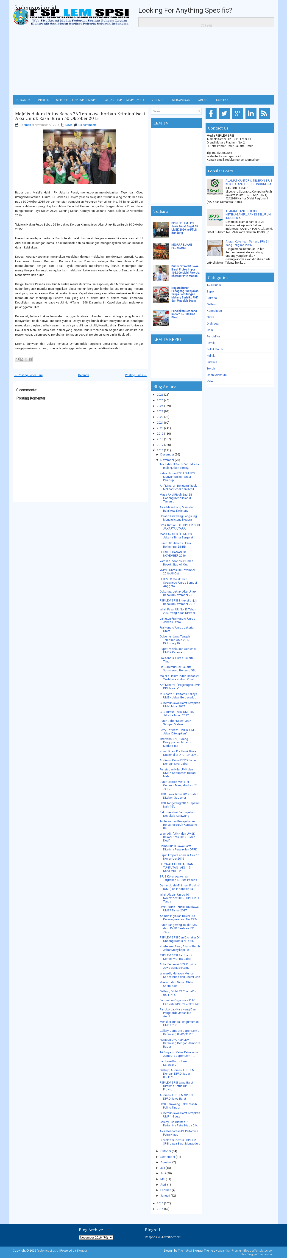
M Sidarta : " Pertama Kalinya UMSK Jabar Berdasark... (178, 695)
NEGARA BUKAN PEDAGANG (181, 246)
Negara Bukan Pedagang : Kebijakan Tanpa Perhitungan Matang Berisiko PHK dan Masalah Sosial (184, 294)
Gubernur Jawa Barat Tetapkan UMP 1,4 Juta (180, 1114)
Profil (43, 100)
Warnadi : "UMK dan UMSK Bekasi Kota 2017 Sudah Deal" (177, 837)
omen (27, 125)
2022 (160, 417)
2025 (160, 400)
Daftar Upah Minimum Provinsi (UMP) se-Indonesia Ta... (180, 887)
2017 (160, 445)
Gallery (211, 304)
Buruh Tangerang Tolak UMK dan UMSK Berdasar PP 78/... (178, 928)
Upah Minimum (217, 375)
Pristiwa (212, 362)
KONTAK (222, 100)
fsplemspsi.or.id (35, 7)
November (167, 460)
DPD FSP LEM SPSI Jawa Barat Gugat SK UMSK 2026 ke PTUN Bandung (184, 228)
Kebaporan (181, 100)
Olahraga (213, 323)
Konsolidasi (215, 310)
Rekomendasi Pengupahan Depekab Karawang (177, 814)
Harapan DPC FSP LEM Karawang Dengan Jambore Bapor (180, 1043)
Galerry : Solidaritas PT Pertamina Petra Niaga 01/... (179, 1123)
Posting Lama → (136, 375)
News (68, 125)
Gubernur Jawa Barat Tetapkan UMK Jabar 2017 (180, 704)
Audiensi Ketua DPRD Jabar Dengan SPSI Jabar (178, 762)
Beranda (83, 375)
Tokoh (211, 368)
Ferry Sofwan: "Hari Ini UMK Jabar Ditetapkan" (178, 731)
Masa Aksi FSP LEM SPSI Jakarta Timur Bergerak (177, 535)
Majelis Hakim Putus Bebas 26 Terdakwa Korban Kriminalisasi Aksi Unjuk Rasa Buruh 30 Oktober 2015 (80, 116)
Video (211, 381)
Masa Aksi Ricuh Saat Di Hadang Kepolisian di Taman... (176, 498)
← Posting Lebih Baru (28, 375)
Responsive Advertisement (163, 1237)
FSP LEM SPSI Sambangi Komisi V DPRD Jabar (176, 957)
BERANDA (23, 100)
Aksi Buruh (214, 285)
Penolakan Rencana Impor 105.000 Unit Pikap (184, 314)
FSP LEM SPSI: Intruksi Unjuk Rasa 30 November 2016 (178, 602)
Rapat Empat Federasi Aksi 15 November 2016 (179, 856)
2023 (160, 411)
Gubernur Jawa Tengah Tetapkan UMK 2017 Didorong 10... (175, 640)
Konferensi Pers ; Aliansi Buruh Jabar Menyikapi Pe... (180, 948)
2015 (160, 1203)
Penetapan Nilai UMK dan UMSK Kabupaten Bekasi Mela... (178, 773)
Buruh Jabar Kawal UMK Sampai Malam (175, 722)
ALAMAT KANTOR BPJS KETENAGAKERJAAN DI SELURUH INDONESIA (248, 214)
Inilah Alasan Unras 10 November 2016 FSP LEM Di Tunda (180, 898)
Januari (165, 1195)
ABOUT (203, 100)
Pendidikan (214, 336)
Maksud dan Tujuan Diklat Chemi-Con (177, 984)
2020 (160, 428)
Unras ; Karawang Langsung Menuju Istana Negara (178, 517)
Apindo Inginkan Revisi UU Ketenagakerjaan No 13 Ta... (180, 917)
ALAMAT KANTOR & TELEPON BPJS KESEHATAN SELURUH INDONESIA (249, 182)
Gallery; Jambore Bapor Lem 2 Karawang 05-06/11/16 (179, 1032)
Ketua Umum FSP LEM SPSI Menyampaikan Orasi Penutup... (177, 477)
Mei (162, 1179)
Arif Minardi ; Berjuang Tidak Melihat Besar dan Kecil (178, 487)
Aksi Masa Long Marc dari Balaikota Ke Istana (177, 508)
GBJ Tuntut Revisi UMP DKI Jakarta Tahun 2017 (177, 713)
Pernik (211, 343)
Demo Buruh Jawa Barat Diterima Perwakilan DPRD (178, 847)
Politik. (211, 355)
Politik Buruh (215, 349)
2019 (160, 433)
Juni (163, 1173)
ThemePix (184, 1250)
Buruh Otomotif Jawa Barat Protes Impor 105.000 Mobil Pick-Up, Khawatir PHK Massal (185, 271)
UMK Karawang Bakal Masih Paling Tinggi (178, 1105)
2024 (160, 406)
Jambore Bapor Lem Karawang (173, 1062)
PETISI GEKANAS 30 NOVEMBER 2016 (173, 553)
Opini (210, 330)
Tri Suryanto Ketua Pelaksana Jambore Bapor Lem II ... (179, 1054)
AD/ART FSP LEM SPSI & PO (124, 100)
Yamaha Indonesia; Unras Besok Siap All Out (176, 562)
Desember (167, 454)
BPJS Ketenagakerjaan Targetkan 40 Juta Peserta (178, 878)
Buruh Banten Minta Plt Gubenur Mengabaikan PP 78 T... (178, 785)
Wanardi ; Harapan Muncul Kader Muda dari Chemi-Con (180, 975)
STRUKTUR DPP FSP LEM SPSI (77, 100)
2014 (160, 1209)
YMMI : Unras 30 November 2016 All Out (177, 571)
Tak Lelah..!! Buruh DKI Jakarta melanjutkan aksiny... (179, 466)
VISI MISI (157, 100)
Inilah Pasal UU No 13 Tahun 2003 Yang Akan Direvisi (178, 611)
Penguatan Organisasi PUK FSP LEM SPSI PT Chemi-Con (180, 1002)
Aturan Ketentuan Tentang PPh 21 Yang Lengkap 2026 (247, 243)
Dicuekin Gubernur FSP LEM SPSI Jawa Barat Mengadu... (180, 1141)
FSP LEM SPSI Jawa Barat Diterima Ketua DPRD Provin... (176, 1086)
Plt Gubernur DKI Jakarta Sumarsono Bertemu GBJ (178, 668)
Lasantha (223, 1250)
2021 (160, 422)
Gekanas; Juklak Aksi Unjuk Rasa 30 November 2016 (178, 593)
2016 (160, 450)
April (163, 1184)
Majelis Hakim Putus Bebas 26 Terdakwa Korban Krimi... (179, 677)
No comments (87, 125)
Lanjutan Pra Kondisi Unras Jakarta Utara (177, 620)
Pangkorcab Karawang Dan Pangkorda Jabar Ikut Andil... (178, 1013)
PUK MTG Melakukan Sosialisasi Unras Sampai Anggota (178, 582)
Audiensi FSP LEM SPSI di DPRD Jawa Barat (176, 1096)
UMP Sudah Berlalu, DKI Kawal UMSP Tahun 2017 (179, 908)
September (167, 1157)
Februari (165, 1190)
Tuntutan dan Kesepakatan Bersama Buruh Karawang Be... (178, 824)
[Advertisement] (143, 61)
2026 (160, 394)
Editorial (212, 298)
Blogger (82, 1250)
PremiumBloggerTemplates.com (253, 1250)
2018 (160, 439)
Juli (162, 1168)
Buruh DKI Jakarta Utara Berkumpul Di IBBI (175, 544)
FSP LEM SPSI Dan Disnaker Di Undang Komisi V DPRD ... (180, 939)
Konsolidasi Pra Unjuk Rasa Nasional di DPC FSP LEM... (179, 753)
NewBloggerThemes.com (257, 1254)
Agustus (166, 1162)
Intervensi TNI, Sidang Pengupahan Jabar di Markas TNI (175, 742)
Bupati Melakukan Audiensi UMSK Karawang (178, 650)
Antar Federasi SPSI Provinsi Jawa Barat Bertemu (178, 966)
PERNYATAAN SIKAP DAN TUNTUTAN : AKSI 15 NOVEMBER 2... (176, 867)
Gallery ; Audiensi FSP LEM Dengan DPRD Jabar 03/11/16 (177, 1073)
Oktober (165, 1151)
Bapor (211, 291)
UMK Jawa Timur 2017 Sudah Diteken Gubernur (179, 795)
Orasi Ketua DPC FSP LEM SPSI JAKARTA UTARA (180, 526)
